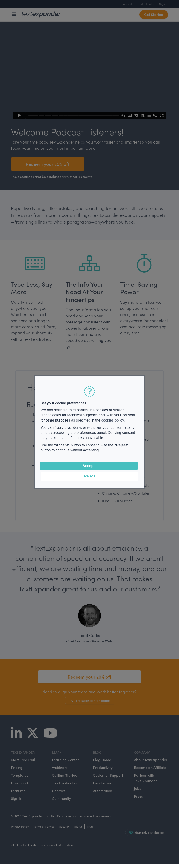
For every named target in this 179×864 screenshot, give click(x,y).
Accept (88, 466)
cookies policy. (113, 420)
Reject (89, 476)
